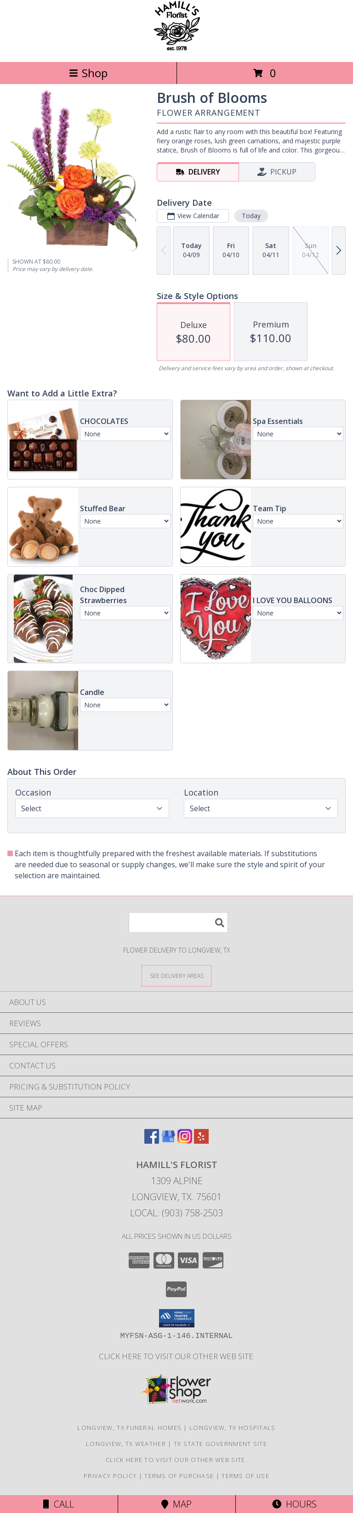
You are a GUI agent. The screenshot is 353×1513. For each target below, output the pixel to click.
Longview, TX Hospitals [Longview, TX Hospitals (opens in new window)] (232, 1427)
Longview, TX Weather (126, 1444)
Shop (88, 72)
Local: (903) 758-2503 (176, 1213)
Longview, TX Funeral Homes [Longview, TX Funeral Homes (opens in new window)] (129, 1427)
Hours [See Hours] (294, 1504)
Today (251, 215)
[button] (176, 1318)
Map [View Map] (176, 1504)
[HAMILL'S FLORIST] (177, 48)
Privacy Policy (110, 1476)
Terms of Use (245, 1476)
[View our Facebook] (151, 1140)
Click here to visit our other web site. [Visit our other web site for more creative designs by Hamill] (177, 1356)
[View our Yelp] (201, 1140)
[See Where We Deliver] (176, 975)
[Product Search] (178, 922)
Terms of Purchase (179, 1476)
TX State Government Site (220, 1444)
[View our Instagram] (184, 1140)
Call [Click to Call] (58, 1504)
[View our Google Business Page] (168, 1140)
